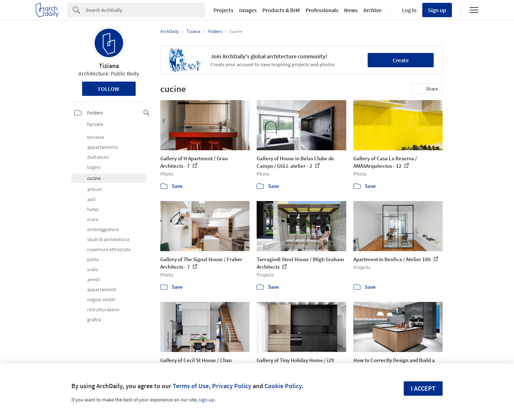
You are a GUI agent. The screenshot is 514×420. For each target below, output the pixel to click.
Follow (108, 88)
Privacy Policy (231, 386)
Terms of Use (191, 386)
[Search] (145, 10)
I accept (423, 388)
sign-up (207, 399)
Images (248, 10)
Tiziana (109, 66)
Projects (223, 10)
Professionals (322, 10)
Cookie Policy (283, 386)
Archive (372, 10)
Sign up (437, 10)
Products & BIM (281, 10)
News (351, 10)
